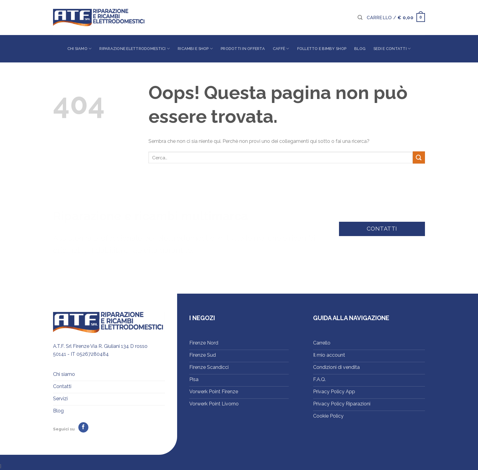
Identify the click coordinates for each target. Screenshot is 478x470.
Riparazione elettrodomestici (134, 48)
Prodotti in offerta (243, 48)
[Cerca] (360, 17)
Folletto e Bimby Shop (321, 48)
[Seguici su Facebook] (83, 427)
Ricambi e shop (195, 48)
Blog (360, 48)
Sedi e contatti (392, 48)
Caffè (281, 48)
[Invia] (419, 157)
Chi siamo (79, 48)
